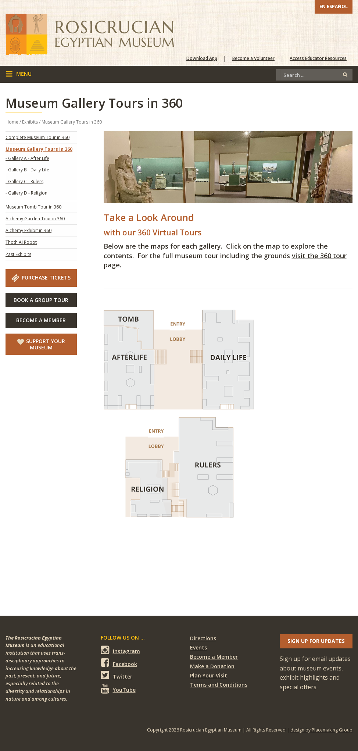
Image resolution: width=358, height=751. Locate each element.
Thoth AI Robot (21, 242)
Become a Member (214, 656)
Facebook (119, 663)
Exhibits (30, 122)
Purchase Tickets (41, 278)
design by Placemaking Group (321, 730)
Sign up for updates (316, 640)
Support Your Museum (41, 344)
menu (18, 74)
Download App (201, 58)
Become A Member (41, 320)
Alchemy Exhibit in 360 (28, 230)
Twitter (116, 675)
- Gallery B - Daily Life (27, 170)
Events (198, 647)
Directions (203, 638)
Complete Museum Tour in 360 (37, 137)
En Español (333, 6)
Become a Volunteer (253, 58)
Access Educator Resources (318, 58)
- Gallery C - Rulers (24, 181)
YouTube (118, 688)
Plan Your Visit (208, 675)
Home (12, 122)
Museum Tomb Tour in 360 (33, 207)
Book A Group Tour (41, 299)
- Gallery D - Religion (26, 193)
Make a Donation (212, 666)
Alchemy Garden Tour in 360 (35, 219)
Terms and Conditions (218, 684)
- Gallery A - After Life (27, 158)
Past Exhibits (18, 254)
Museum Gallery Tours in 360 (39, 149)
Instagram (120, 650)
